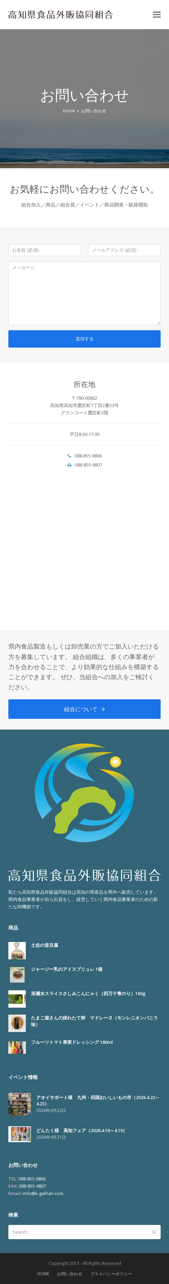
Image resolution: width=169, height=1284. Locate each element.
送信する (85, 338)
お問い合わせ (69, 1274)
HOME (43, 1274)
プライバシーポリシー (111, 1274)
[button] (157, 15)
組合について (84, 709)
